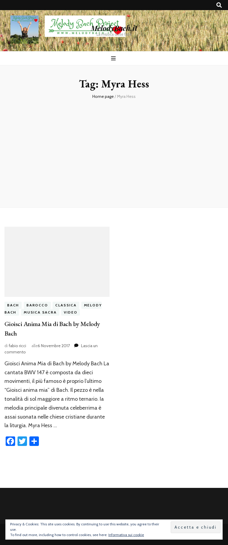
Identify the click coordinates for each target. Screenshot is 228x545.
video (70, 312)
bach (13, 305)
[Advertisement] (114, 150)
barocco (37, 305)
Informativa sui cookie (126, 535)
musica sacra (40, 312)
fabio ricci (17, 345)
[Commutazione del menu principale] (114, 58)
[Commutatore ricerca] (219, 5)
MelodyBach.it (114, 28)
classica (65, 305)
